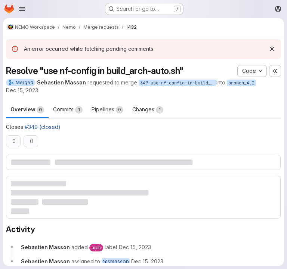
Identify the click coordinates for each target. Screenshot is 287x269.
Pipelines (107, 110)
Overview (27, 110)
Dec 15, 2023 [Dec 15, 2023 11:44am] (22, 90)
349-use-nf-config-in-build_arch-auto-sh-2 (178, 83)
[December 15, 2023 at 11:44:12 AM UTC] (135, 247)
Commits (68, 110)
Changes (147, 110)
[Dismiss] (272, 48)
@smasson (115, 261)
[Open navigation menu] (22, 9)
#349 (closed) (43, 127)
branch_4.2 (241, 83)
